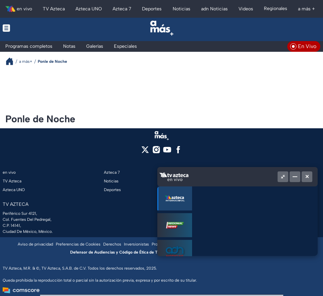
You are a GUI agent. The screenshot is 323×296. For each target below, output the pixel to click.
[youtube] (167, 152)
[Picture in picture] (283, 176)
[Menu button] (35, 28)
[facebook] (178, 152)
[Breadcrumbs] (12, 61)
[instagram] (156, 152)
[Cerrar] (307, 176)
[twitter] (145, 152)
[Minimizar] (295, 176)
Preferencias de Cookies (78, 244)
